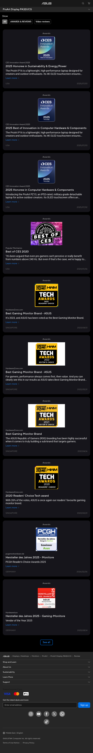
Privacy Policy (28, 743)
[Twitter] (54, 714)
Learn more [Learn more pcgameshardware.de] (12, 566)
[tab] (4, 21)
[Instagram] (31, 714)
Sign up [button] (84, 705)
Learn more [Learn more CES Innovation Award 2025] (12, 78)
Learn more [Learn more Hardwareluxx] (12, 624)
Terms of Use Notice (11, 743)
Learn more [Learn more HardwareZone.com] (12, 322)
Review (77, 656)
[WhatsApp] (62, 714)
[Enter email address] (40, 705)
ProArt (45, 656)
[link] (47, 3)
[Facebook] (46, 714)
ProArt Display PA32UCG (17, 9)
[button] (4, 3)
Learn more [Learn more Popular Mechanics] (12, 263)
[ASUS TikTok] (46, 722)
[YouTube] (38, 714)
